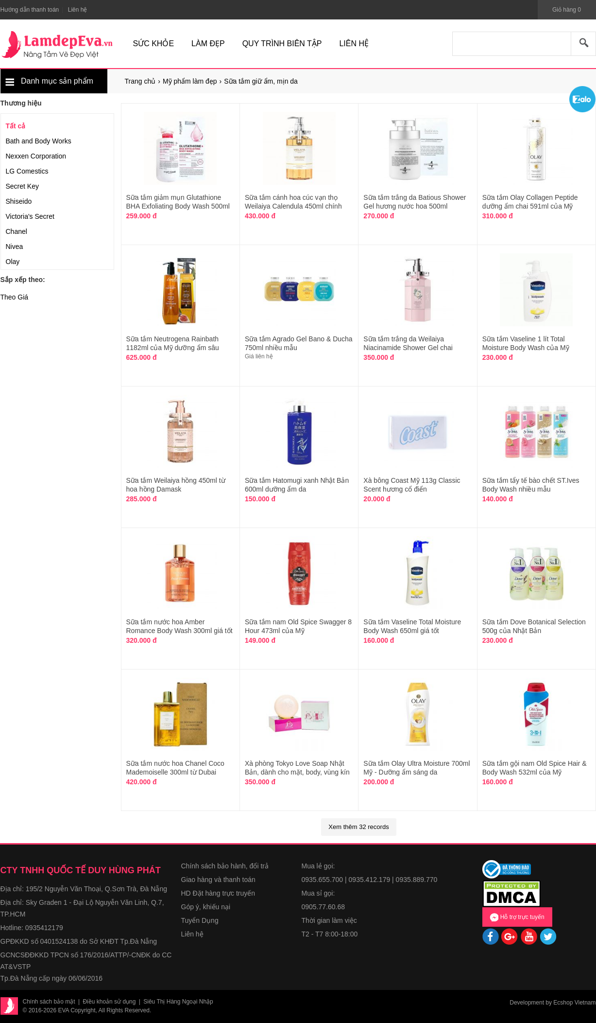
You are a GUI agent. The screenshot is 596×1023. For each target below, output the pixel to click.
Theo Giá (14, 297)
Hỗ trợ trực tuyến (517, 917)
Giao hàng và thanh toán (218, 879)
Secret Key (22, 186)
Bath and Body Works (38, 141)
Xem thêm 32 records (358, 826)
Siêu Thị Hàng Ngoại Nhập (178, 1001)
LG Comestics (27, 171)
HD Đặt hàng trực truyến (218, 893)
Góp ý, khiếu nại (206, 907)
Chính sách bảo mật (49, 1001)
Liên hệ (192, 934)
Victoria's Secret (30, 216)
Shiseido (19, 201)
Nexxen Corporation (36, 156)
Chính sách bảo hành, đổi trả (225, 866)
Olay (13, 261)
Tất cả (16, 126)
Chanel (16, 231)
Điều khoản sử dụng (109, 1001)
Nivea (14, 246)
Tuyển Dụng (200, 920)
